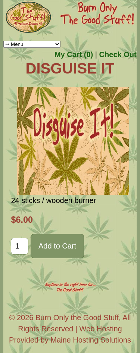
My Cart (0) (74, 54)
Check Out (118, 54)
